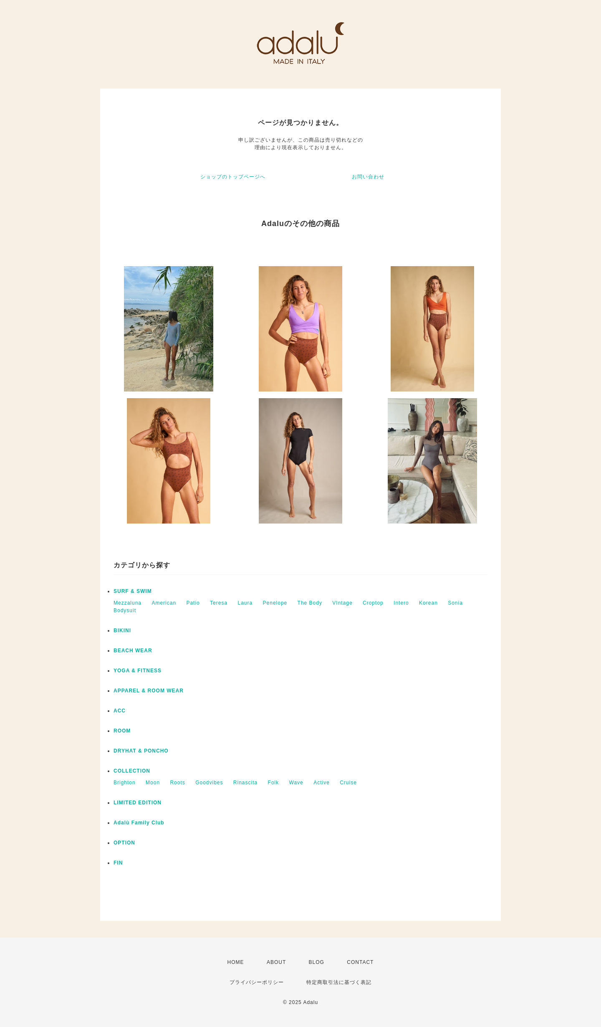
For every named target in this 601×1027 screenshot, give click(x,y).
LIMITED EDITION (138, 803)
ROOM (122, 731)
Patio (192, 603)
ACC (120, 711)
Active (321, 783)
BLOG (316, 962)
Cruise (348, 783)
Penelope (275, 603)
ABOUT (276, 962)
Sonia (455, 603)
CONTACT (360, 962)
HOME (235, 962)
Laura (245, 603)
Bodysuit (125, 610)
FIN (118, 863)
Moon (153, 783)
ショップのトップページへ (232, 177)
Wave (296, 783)
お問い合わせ (368, 177)
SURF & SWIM (133, 591)
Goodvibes (209, 783)
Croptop (373, 603)
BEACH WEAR (133, 650)
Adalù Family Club (139, 823)
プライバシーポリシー (257, 982)
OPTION (124, 843)
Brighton (125, 783)
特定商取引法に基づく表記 (338, 982)
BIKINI (122, 630)
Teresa (218, 603)
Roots (177, 783)
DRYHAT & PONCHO (141, 751)
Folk (273, 783)
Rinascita (245, 783)
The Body (310, 603)
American (164, 603)
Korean (428, 603)
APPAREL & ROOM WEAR (149, 691)
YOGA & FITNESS (138, 671)
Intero (401, 603)
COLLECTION (132, 771)
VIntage (342, 603)
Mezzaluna (127, 603)
